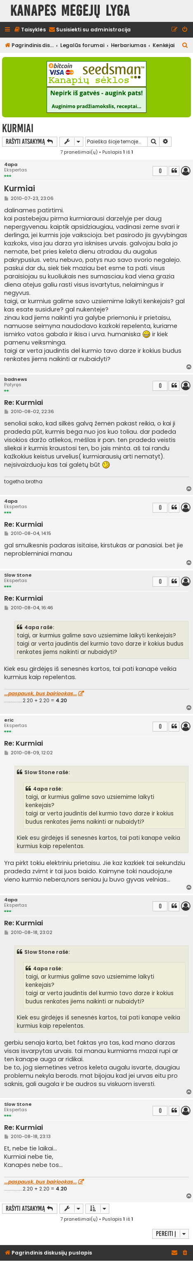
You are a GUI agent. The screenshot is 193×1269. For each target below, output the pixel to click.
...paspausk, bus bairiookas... (40, 693)
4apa (10, 164)
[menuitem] (30, 30)
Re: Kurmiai (23, 403)
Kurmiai (17, 128)
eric (9, 720)
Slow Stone (18, 575)
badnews (15, 379)
